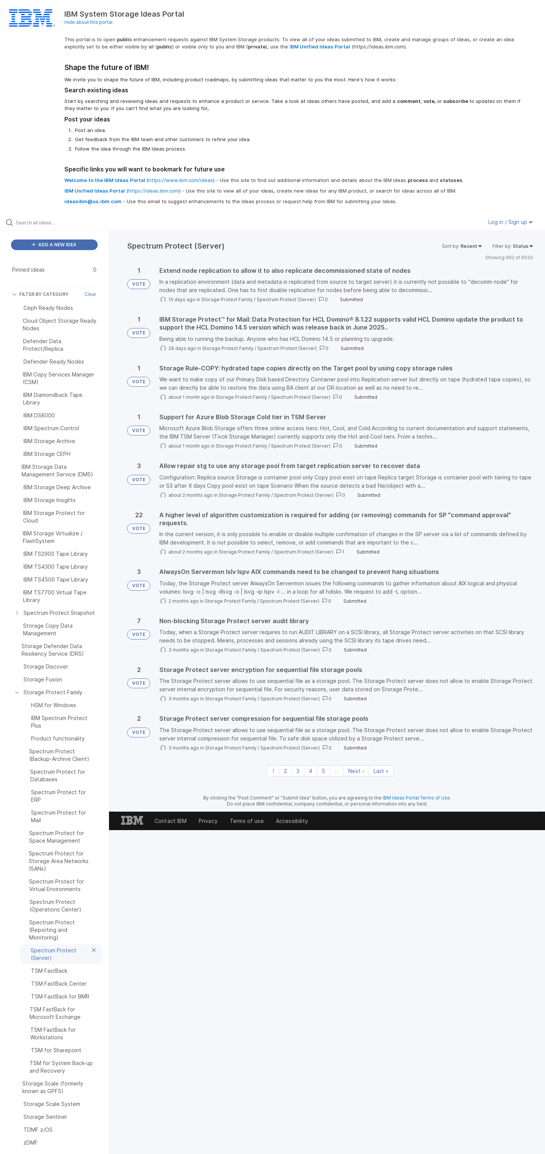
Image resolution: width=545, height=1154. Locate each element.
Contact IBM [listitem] (170, 821)
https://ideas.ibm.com (153, 191)
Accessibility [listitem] (292, 821)
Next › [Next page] (356, 771)
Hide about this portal (88, 22)
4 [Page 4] (310, 771)
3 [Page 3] (297, 771)
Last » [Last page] (381, 771)
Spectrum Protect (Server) (286, 299)
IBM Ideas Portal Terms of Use (416, 798)
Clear (90, 294)
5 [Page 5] (323, 771)
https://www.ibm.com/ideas (180, 180)
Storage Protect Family (227, 299)
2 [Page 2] (285, 771)
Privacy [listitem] (208, 821)
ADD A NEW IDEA (54, 244)
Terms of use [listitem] (247, 821)
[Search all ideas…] (64, 222)
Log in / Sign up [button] (510, 222)
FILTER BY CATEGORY (40, 294)
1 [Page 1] (273, 771)
